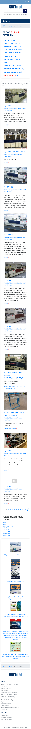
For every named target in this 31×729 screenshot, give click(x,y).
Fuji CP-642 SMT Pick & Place (14, 152)
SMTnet (5, 26)
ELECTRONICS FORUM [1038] (13, 50)
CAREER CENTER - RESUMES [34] (14, 69)
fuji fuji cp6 (6, 530)
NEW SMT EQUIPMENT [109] (12, 46)
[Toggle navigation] (26, 21)
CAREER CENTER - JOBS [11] (12, 66)
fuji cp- (5, 522)
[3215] (12, 75)
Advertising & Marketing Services (10, 707)
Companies (4, 686)
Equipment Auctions (7, 702)
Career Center (5, 705)
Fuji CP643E (8, 106)
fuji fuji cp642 (6, 532)
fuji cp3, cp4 (6, 535)
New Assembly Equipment (8, 696)
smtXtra (6, 470)
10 (25, 509)
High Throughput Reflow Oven (15, 581)
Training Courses (6, 704)
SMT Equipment (21, 378)
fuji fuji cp (5, 528)
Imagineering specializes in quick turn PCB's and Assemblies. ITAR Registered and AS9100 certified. (15, 656)
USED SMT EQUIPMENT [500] (12, 53)
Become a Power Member (21, 14)
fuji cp (4, 524)
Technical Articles (6, 688)
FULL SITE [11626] (9, 40)
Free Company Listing (9, 14)
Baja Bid (6, 125)
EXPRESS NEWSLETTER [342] (13, 72)
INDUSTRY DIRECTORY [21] (12, 43)
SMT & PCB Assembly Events (9, 692)
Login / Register (26, 1)
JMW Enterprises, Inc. (10, 428)
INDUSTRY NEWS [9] (10, 56)
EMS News (4, 690)
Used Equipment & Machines (9, 698)
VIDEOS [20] (7, 62)
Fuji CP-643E (8, 187)
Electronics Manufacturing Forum (10, 684)
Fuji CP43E (7, 451)
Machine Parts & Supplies (8, 700)
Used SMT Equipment (10, 108)
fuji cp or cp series (8, 526)
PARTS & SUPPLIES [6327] (12, 59)
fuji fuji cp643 (6, 534)
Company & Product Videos (9, 694)
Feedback (17, 1)
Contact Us (4, 709)
